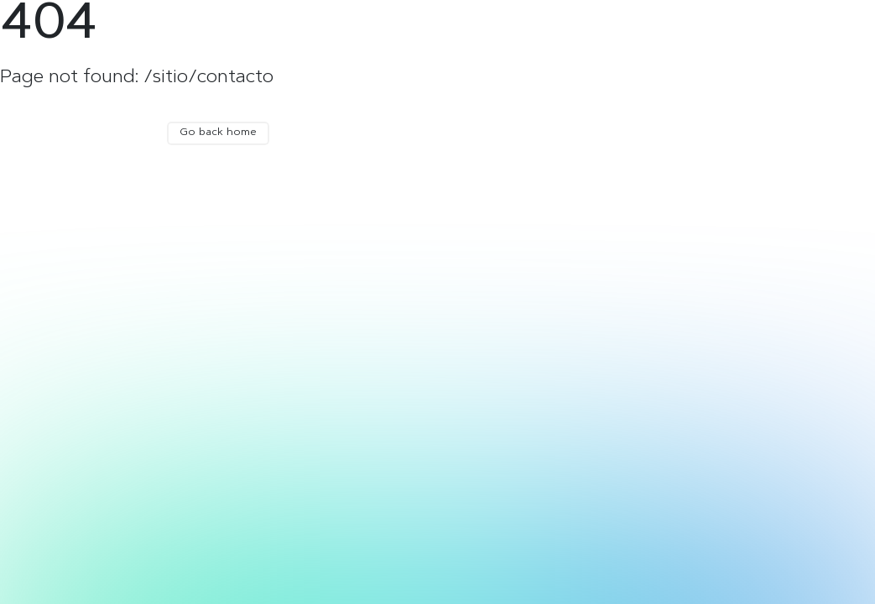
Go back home (218, 133)
